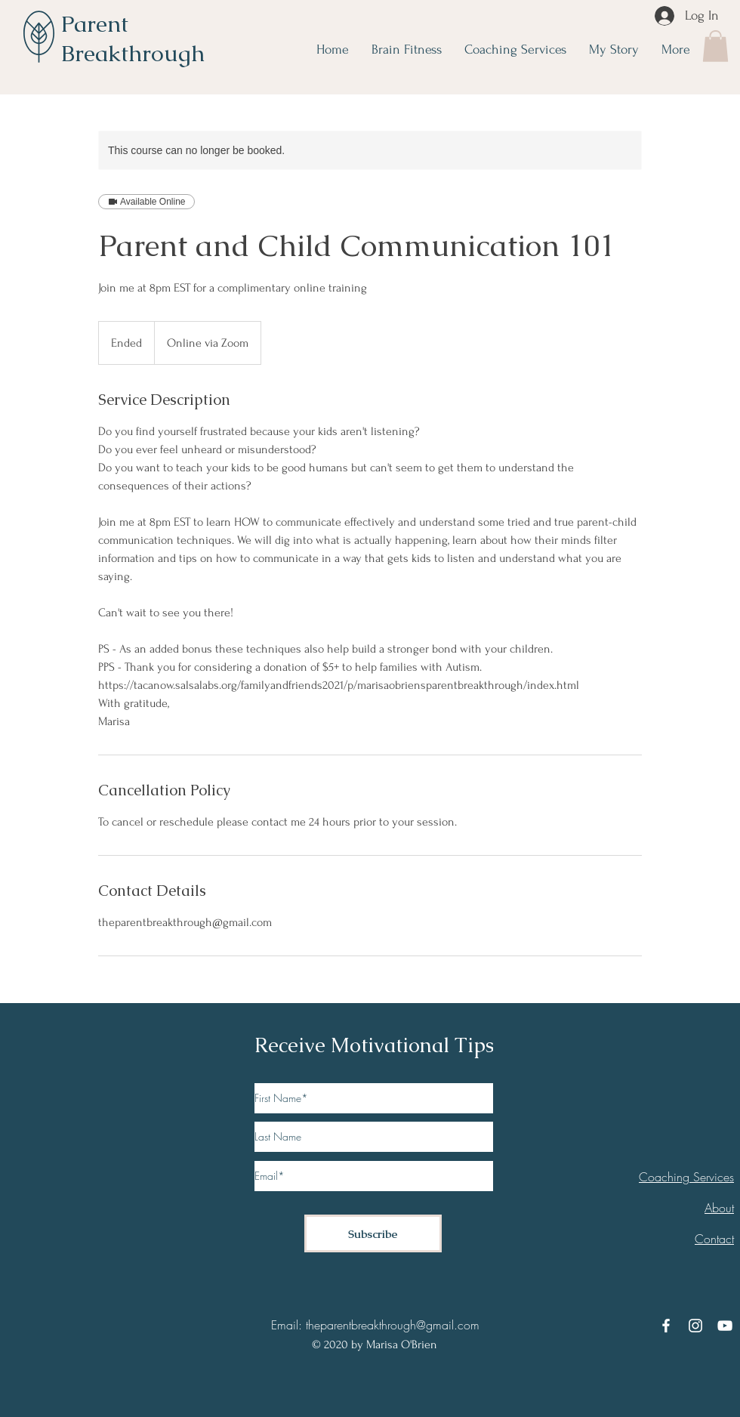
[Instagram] (695, 1326)
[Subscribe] (373, 1233)
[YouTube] (725, 1326)
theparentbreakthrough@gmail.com (392, 1325)
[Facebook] (666, 1326)
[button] (715, 46)
